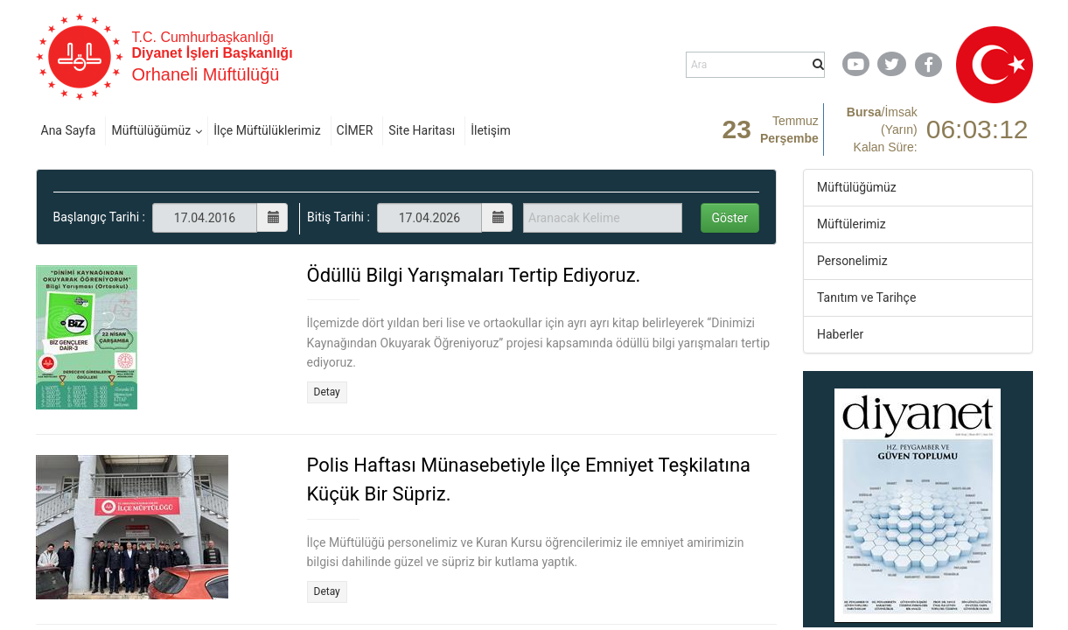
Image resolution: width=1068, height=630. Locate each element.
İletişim (491, 130)
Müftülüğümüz (151, 130)
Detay (327, 392)
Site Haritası (421, 130)
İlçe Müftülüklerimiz (266, 130)
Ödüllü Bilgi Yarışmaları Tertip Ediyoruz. (474, 275)
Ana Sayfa (68, 130)
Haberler (840, 334)
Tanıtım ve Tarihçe (866, 297)
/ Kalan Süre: (882, 129)
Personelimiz (852, 261)
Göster (730, 218)
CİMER (355, 130)
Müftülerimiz (851, 224)
